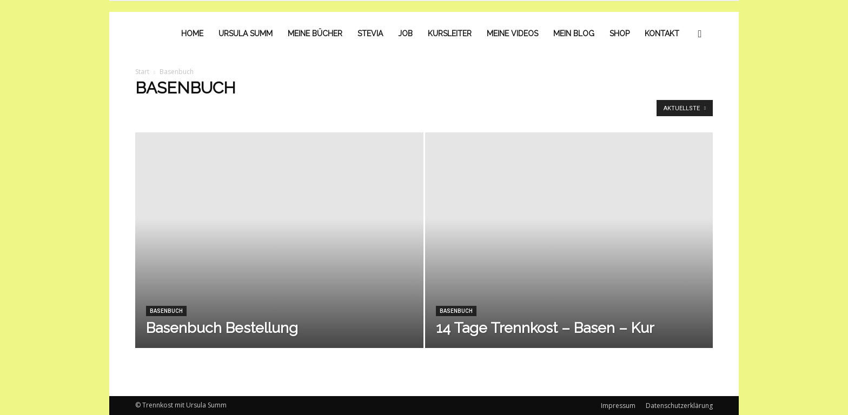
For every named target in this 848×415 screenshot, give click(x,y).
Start (142, 71)
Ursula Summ (245, 33)
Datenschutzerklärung (679, 405)
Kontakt (662, 33)
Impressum (618, 405)
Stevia (370, 33)
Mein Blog (573, 33)
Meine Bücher (315, 33)
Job (405, 33)
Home (192, 33)
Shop (620, 33)
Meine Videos (512, 33)
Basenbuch (166, 311)
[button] (700, 33)
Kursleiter (450, 33)
